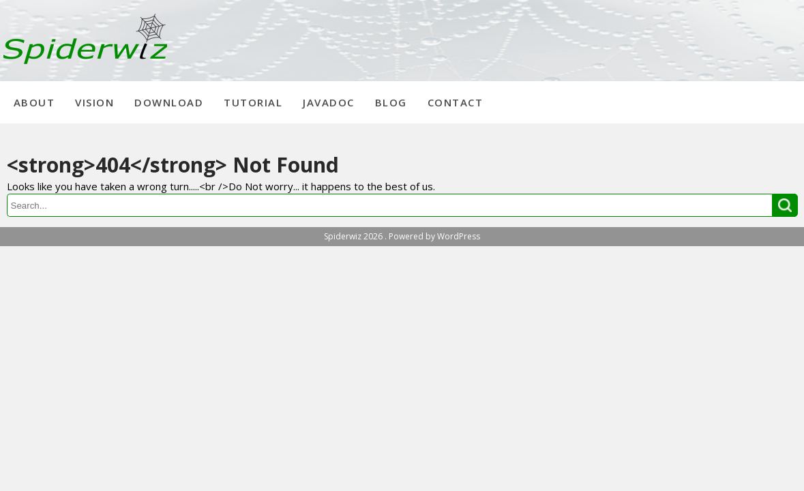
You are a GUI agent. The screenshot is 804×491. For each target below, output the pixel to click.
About (34, 102)
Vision (94, 102)
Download (168, 102)
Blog (391, 102)
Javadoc (329, 102)
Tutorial (253, 102)
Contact (455, 102)
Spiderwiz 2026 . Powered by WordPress (402, 236)
